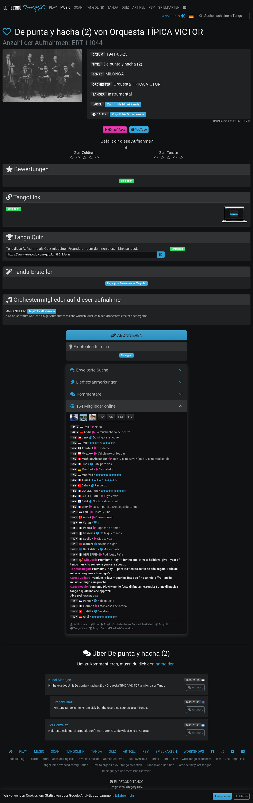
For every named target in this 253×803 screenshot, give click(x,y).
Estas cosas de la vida (112, 606)
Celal (85, 485)
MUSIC (65, 7)
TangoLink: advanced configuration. (65, 765)
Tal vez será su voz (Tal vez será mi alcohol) (141, 458)
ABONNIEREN (126, 335)
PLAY (53, 7)
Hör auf (115, 129)
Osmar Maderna (113, 759)
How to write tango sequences (191, 759)
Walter (87, 544)
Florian (87, 606)
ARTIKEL (138, 7)
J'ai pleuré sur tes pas (111, 453)
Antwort (195, 687)
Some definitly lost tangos (194, 765)
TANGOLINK (95, 7)
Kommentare (86, 394)
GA (130, 417)
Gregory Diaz (63, 702)
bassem (88, 533)
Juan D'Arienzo (137, 759)
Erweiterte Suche (89, 370)
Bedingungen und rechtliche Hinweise (126, 771)
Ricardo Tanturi (38, 759)
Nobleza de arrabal (105, 501)
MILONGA (107, 74)
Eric (84, 506)
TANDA (112, 7)
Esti (84, 501)
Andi (87, 432)
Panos (87, 600)
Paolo (87, 528)
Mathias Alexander (94, 458)
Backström (90, 549)
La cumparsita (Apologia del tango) (115, 506)
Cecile (87, 538)
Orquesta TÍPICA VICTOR (126, 84)
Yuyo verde (111, 496)
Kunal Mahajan (59, 680)
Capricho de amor (108, 528)
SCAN (78, 7)
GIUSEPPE (90, 554)
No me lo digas (107, 544)
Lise (84, 464)
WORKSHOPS (194, 752)
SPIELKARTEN (169, 7)
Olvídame (103, 448)
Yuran (87, 522)
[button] (191, 16)
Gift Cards (90, 559)
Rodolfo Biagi (16, 759)
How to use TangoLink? (230, 759)
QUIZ (125, 7)
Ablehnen (241, 796)
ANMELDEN (173, 16)
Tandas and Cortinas (160, 765)
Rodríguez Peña (113, 554)
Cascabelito (106, 469)
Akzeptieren (222, 796)
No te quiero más (111, 533)
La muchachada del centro (113, 432)
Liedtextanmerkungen (94, 382)
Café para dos (102, 464)
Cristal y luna (102, 512)
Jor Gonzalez (58, 725)
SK (111, 417)
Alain (85, 480)
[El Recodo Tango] (10, 751)
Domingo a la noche (106, 437)
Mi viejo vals (111, 549)
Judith (87, 611)
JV (102, 417)
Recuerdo (101, 485)
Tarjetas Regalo (81, 569)
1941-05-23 (109, 54)
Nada (98, 427)
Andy (86, 517)
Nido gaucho (105, 600)
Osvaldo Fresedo (89, 759)
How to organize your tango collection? (117, 765)
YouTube (139, 129)
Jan (84, 437)
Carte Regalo (79, 586)
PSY (152, 7)
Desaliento (104, 611)
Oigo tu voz (104, 538)
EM (120, 417)
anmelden (165, 663)
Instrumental (111, 94)
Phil (86, 427)
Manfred (87, 469)
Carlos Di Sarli (159, 759)
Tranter (87, 448)
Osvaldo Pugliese (63, 759)
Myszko (87, 453)
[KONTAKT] (243, 751)
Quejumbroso (104, 517)
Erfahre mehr (124, 795)
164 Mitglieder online (93, 406)
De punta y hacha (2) (116, 64)
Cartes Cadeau (80, 577)
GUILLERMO (90, 490)
